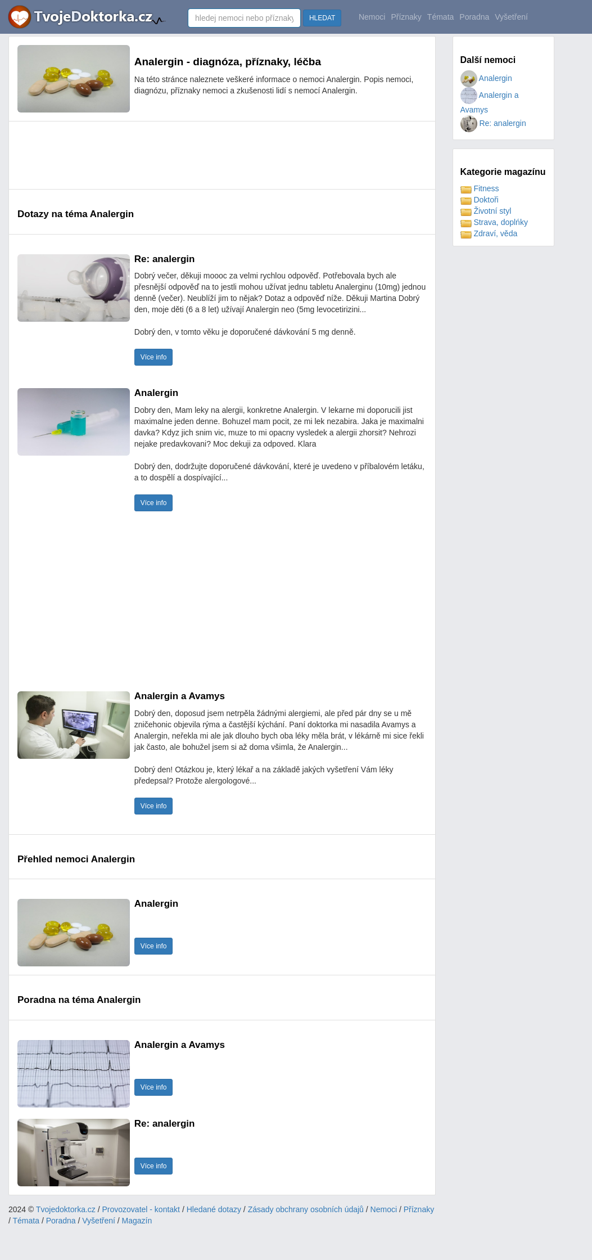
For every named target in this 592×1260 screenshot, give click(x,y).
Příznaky (406, 16)
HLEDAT (322, 18)
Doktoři (479, 199)
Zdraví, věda (489, 233)
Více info (154, 357)
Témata (440, 16)
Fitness (479, 188)
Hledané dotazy (214, 1209)
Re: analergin (493, 123)
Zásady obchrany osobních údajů (306, 1209)
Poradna (474, 16)
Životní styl (486, 210)
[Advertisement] (222, 155)
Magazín (137, 1220)
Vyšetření (511, 16)
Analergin (486, 78)
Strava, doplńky (494, 222)
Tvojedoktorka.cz (66, 1209)
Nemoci (372, 16)
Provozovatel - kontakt (141, 1209)
